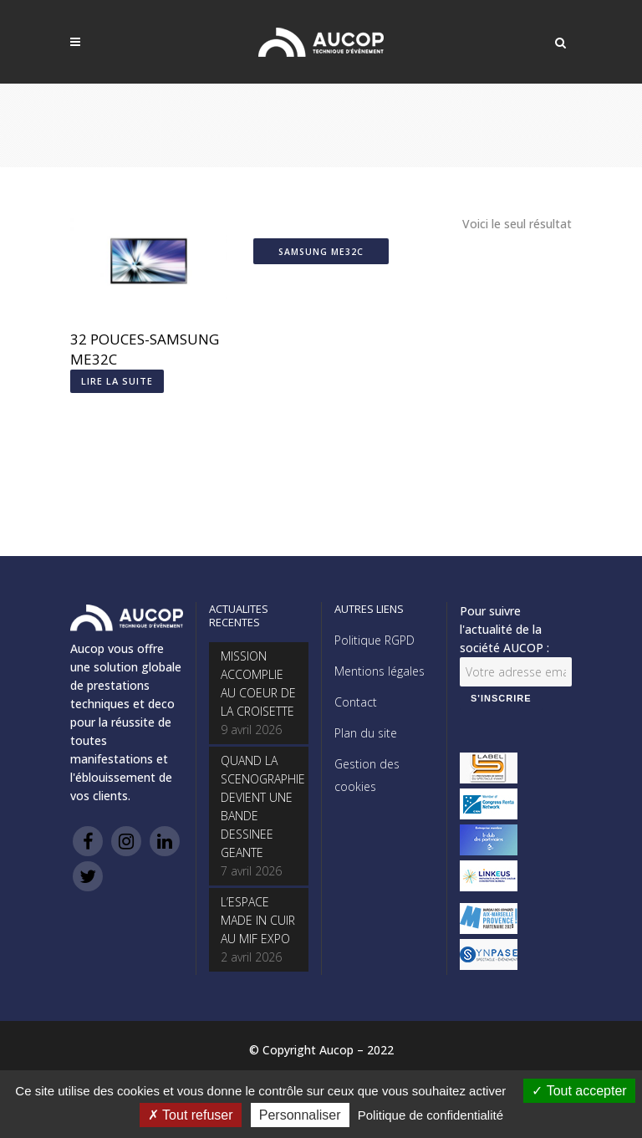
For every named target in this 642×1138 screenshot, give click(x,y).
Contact (355, 702)
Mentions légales (379, 671)
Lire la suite (117, 381)
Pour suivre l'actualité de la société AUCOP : (504, 629)
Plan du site (365, 733)
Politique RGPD (374, 640)
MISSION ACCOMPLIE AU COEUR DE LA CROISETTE (258, 683)
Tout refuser (190, 1115)
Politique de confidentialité (430, 1115)
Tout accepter (579, 1091)
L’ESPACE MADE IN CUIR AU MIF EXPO (258, 920)
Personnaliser (300, 1115)
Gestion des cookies (367, 775)
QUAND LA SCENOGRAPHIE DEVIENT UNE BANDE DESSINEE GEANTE (259, 806)
